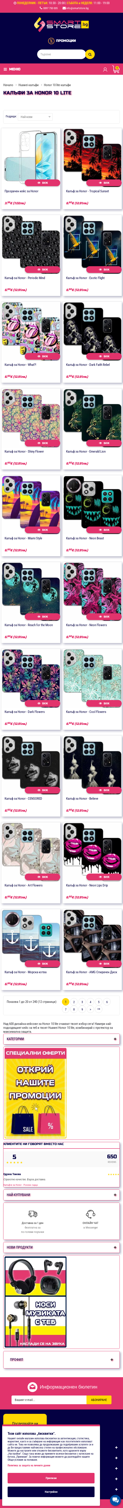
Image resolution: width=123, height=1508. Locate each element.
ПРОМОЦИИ (66, 41)
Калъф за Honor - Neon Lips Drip (87, 885)
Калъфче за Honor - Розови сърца (20, 1185)
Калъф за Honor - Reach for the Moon (29, 625)
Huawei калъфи (28, 85)
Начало (8, 85)
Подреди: (11, 116)
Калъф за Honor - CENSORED (23, 799)
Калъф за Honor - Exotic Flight (85, 278)
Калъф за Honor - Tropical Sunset (87, 191)
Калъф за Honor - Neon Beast (85, 538)
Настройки (51, 1491)
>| (98, 1009)
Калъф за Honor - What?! (20, 365)
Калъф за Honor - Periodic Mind (25, 278)
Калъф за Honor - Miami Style (23, 538)
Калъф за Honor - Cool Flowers (86, 712)
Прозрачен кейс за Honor (21, 191)
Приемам (51, 1478)
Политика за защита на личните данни (29, 1465)
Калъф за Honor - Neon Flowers (86, 625)
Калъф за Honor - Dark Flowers (25, 712)
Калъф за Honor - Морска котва (26, 972)
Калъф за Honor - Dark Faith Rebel (88, 365)
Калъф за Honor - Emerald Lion (86, 451)
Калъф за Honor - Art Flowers (24, 885)
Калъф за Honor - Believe (82, 799)
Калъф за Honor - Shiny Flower (24, 451)
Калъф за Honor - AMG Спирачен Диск (91, 972)
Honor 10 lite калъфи (57, 85)
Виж (42, 182)
